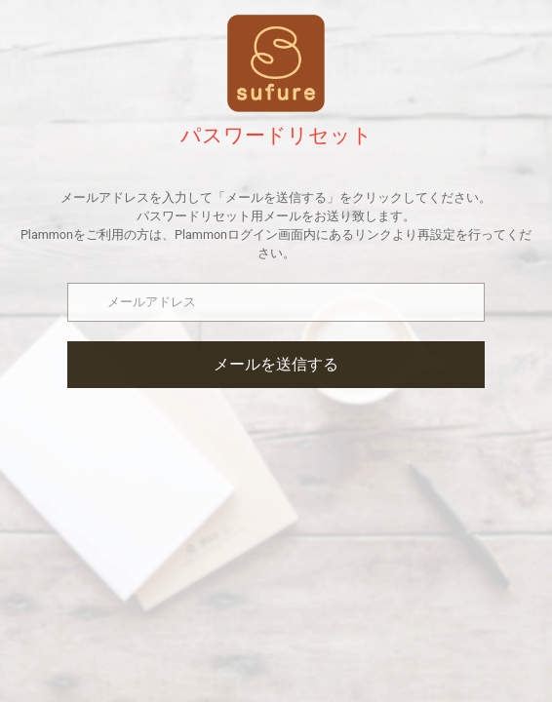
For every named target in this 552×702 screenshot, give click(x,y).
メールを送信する (276, 364)
